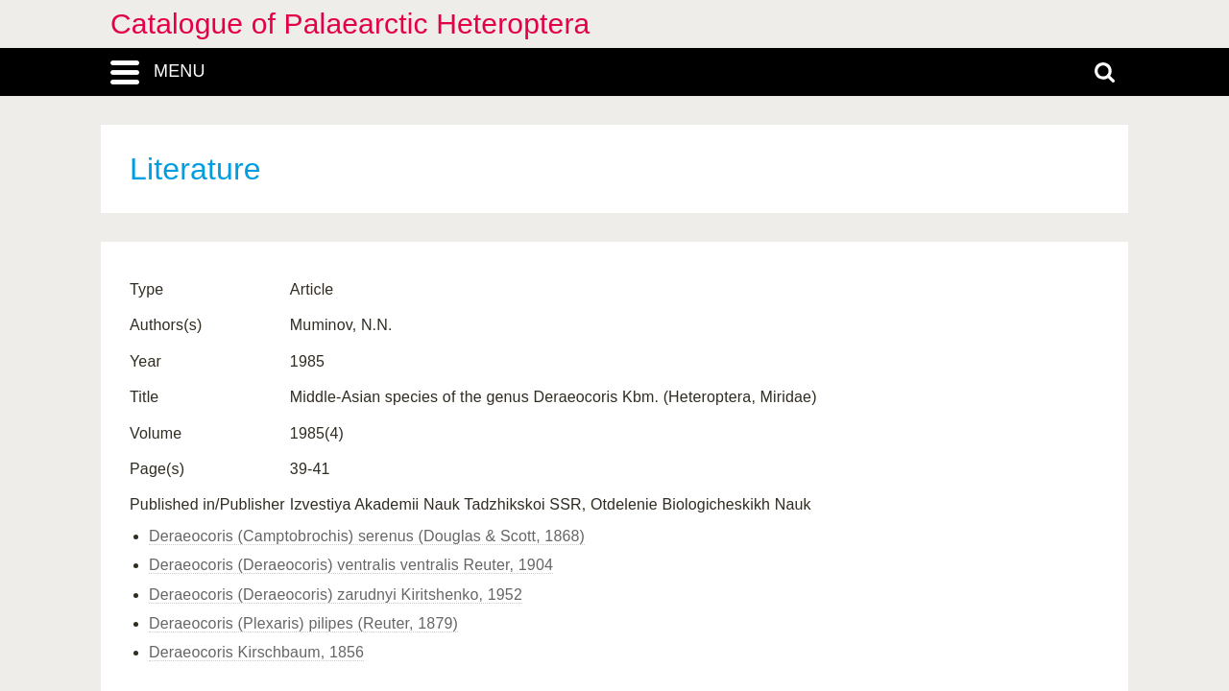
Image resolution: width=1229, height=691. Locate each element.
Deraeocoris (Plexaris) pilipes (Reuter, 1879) (303, 623)
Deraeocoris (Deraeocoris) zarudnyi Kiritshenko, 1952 (335, 594)
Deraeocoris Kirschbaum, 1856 (256, 652)
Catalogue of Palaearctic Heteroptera (350, 23)
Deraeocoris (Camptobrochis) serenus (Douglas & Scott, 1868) (367, 536)
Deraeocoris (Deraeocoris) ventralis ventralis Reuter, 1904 (351, 565)
